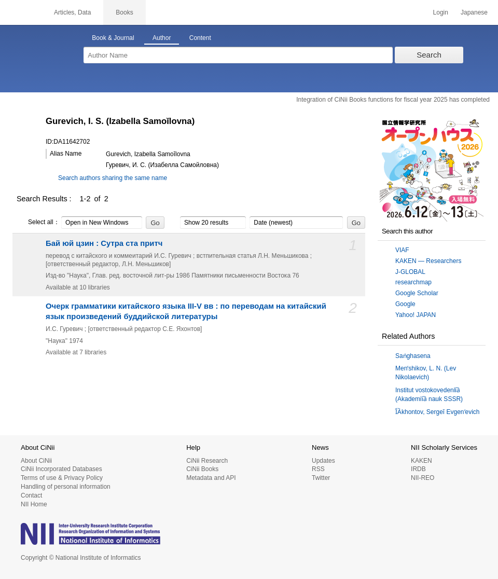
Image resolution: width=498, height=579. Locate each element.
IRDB (418, 469)
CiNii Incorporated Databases (61, 469)
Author (162, 38)
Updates (323, 460)
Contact (31, 495)
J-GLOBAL (410, 271)
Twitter (321, 477)
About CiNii (36, 460)
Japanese (474, 12)
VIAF (402, 250)
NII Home (34, 504)
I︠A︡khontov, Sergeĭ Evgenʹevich (437, 412)
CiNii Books (202, 469)
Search (429, 54)
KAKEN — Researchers (428, 261)
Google (405, 304)
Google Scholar (416, 293)
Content (200, 38)
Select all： (38, 222)
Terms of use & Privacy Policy (62, 477)
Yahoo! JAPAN (415, 315)
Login (440, 12)
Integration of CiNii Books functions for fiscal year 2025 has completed (393, 99)
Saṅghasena (413, 356)
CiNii (21, 12)
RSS (318, 469)
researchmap (413, 282)
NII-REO (422, 477)
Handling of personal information (65, 486)
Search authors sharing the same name (112, 178)
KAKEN (421, 460)
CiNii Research (207, 460)
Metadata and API (211, 477)
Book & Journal (113, 38)
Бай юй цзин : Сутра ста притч (104, 243)
